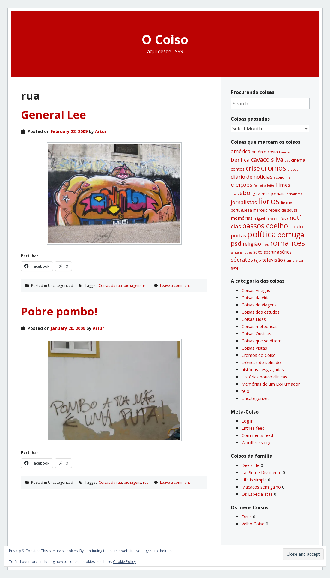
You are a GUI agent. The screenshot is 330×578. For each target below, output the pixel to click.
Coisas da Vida (256, 297)
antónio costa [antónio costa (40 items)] (265, 152)
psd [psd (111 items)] (236, 243)
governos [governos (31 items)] (261, 193)
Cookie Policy (124, 561)
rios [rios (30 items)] (265, 244)
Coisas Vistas (254, 348)
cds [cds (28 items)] (287, 160)
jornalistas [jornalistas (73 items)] (244, 202)
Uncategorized (256, 398)
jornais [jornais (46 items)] (277, 193)
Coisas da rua (110, 285)
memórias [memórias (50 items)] (242, 218)
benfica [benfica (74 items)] (240, 159)
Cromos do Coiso (259, 355)
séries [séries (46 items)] (286, 252)
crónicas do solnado (261, 362)
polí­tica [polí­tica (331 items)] (261, 234)
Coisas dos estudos (261, 312)
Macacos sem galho (261, 487)
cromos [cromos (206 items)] (273, 168)
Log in (248, 421)
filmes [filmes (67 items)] (282, 184)
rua (146, 285)
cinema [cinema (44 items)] (298, 160)
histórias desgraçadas (263, 369)
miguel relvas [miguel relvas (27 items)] (264, 218)
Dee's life (251, 465)
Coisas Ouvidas (256, 333)
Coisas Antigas (256, 290)
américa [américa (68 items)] (241, 151)
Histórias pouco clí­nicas (264, 377)
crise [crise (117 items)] (253, 168)
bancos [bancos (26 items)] (284, 152)
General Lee (53, 114)
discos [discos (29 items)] (292, 169)
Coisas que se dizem (261, 341)
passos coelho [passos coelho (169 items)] (265, 225)
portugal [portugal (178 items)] (291, 234)
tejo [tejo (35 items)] (257, 260)
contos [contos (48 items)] (238, 169)
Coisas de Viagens (259, 305)
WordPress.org (256, 442)
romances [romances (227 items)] (287, 243)
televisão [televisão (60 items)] (272, 259)
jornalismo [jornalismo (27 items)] (294, 193)
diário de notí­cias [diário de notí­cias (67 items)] (251, 176)
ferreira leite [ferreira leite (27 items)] (264, 185)
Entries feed (253, 428)
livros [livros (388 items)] (269, 201)
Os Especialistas (257, 494)
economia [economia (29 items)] (282, 177)
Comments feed (257, 435)
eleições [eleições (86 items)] (241, 184)
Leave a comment (175, 285)
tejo (245, 391)
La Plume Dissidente (261, 472)
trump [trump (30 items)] (289, 260)
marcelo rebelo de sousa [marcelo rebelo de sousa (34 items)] (275, 210)
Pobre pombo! (59, 311)
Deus (247, 516)
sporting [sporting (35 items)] (271, 252)
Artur (100, 131)
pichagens (132, 285)
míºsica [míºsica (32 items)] (282, 218)
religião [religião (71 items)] (252, 243)
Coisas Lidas (254, 319)
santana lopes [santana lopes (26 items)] (241, 252)
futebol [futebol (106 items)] (241, 192)
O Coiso (165, 39)
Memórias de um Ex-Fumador (271, 384)
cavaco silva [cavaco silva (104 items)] (267, 159)
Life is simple (254, 480)
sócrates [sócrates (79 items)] (242, 259)
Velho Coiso (253, 524)
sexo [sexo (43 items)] (258, 252)
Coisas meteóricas (260, 326)
